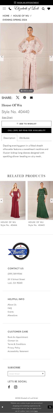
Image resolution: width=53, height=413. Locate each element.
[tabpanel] (26, 58)
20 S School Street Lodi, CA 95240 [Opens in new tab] (16, 281)
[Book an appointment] (26, 2)
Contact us (13, 340)
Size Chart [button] (7, 117)
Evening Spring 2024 (15, 19)
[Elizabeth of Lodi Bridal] (26, 8)
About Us (12, 304)
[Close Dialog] (2, 407)
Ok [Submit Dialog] (50, 407)
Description (9, 138)
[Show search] (43, 8)
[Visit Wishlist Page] (49, 8)
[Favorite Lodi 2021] (19, 251)
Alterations (12, 315)
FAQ (10, 308)
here (36, 411)
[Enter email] (26, 373)
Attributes (24, 138)
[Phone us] (10, 8)
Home (6, 15)
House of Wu (21, 15)
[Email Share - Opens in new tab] (31, 97)
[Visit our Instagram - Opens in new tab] (16, 387)
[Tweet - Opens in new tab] (18, 97)
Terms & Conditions (17, 344)
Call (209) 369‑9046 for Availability (26, 130)
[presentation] (13, 200)
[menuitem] (4, 8)
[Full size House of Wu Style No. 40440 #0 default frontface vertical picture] (26, 58)
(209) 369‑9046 (15, 273)
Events (11, 311)
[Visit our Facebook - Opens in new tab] (9, 387)
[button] (4, 8)
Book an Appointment (18, 337)
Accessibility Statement (18, 351)
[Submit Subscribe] (43, 373)
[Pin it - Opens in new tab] (24, 97)
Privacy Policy (14, 347)
